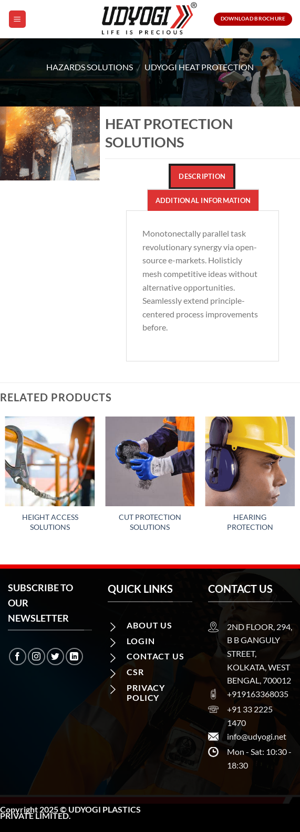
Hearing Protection (250, 522)
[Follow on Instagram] (36, 656)
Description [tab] (202, 176)
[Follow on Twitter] (55, 656)
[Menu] (17, 19)
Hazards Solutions (89, 67)
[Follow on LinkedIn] (74, 656)
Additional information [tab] (203, 200)
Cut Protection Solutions (150, 522)
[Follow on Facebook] (17, 656)
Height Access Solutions (50, 522)
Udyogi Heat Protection (199, 67)
